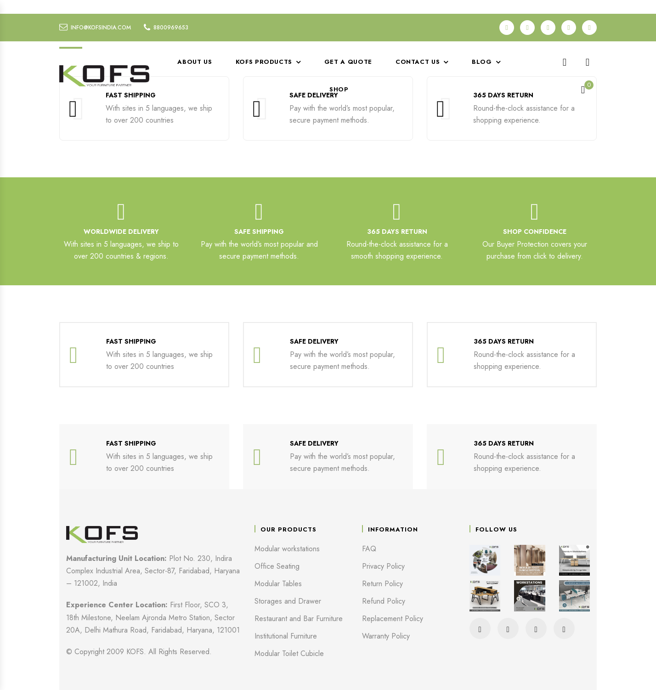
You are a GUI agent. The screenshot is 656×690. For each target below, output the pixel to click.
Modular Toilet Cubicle (289, 653)
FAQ (369, 548)
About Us (194, 61)
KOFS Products (264, 61)
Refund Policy (383, 601)
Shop (339, 89)
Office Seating (277, 566)
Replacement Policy (392, 618)
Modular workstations (287, 548)
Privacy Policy (383, 566)
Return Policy (382, 583)
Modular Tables (278, 583)
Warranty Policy (386, 636)
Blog (482, 61)
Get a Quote (348, 61)
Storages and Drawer (287, 601)
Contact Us (418, 61)
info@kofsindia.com (101, 27)
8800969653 (170, 27)
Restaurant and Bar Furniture (298, 618)
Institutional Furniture (285, 636)
